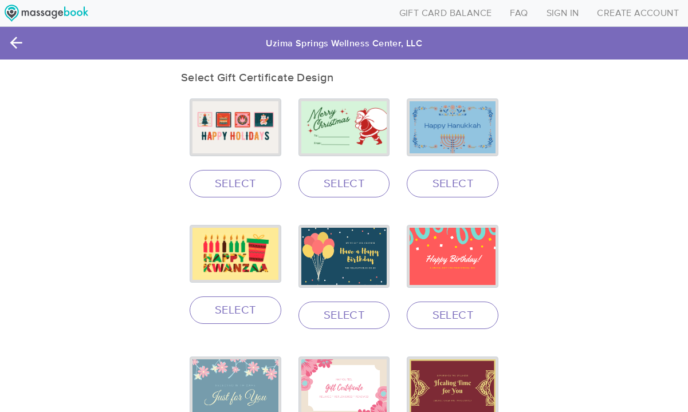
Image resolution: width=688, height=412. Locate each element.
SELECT (235, 183)
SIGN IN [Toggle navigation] (563, 13)
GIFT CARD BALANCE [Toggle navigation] (445, 13)
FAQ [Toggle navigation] (519, 13)
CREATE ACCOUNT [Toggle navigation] (638, 13)
